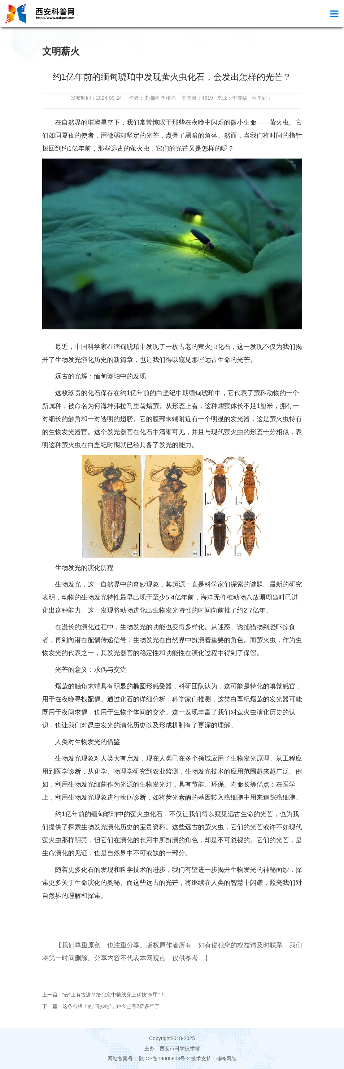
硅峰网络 (226, 1058)
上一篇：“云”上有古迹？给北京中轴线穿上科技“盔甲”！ (103, 994)
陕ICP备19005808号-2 (164, 1058)
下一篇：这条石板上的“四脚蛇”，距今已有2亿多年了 (101, 1006)
